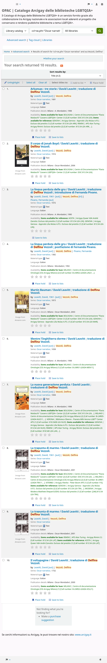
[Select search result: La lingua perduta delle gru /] (3, 189)
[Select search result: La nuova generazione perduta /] (3, 384)
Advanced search (16, 40)
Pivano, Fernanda (42, 200)
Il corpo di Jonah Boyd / (64, 145)
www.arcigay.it (83, 634)
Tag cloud (34, 40)
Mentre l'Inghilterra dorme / (68, 340)
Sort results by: (58, 71)
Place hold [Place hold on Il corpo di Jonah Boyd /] (38, 183)
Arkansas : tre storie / (63, 90)
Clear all (43, 82)
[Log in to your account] (96, 4)
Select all (30, 82)
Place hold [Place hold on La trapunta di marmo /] (38, 505)
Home (7, 51)
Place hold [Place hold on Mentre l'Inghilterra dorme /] (38, 378)
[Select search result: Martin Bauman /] (3, 290)
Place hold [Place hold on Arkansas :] (38, 137)
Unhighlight (11, 82)
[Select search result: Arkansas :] (3, 89)
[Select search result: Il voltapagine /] (3, 560)
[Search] (100, 31)
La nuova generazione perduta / (61, 386)
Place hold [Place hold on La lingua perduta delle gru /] (38, 283)
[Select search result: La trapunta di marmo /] (3, 448)
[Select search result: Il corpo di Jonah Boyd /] (3, 143)
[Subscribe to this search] (61, 65)
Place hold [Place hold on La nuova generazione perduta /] (38, 441)
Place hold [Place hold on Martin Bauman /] (38, 332)
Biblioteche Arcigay (8, 4)
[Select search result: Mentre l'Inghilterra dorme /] (3, 339)
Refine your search (54, 58)
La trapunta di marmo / (64, 449)
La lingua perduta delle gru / (66, 191)
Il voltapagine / (64, 562)
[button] (18, 4)
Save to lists (56, 137)
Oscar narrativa (43, 99)
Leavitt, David (43, 95)
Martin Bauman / (65, 291)
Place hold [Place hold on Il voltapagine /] (38, 599)
